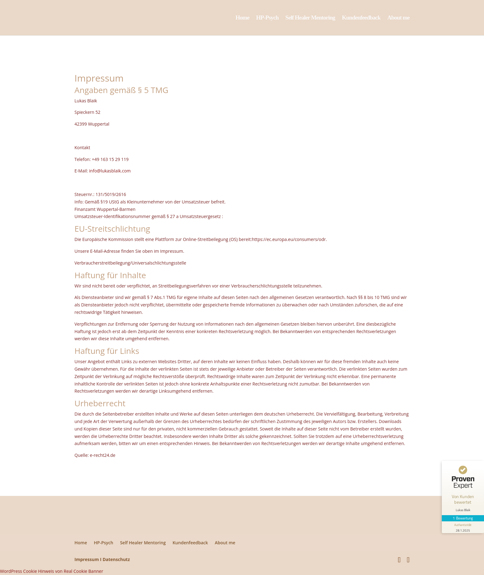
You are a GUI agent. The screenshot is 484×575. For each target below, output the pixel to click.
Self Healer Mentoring (310, 18)
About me (398, 18)
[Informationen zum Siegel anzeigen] (463, 527)
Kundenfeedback (361, 18)
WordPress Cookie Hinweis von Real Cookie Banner (51, 571)
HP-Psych (267, 18)
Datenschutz (116, 559)
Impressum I (87, 559)
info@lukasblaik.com (110, 171)
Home (242, 18)
